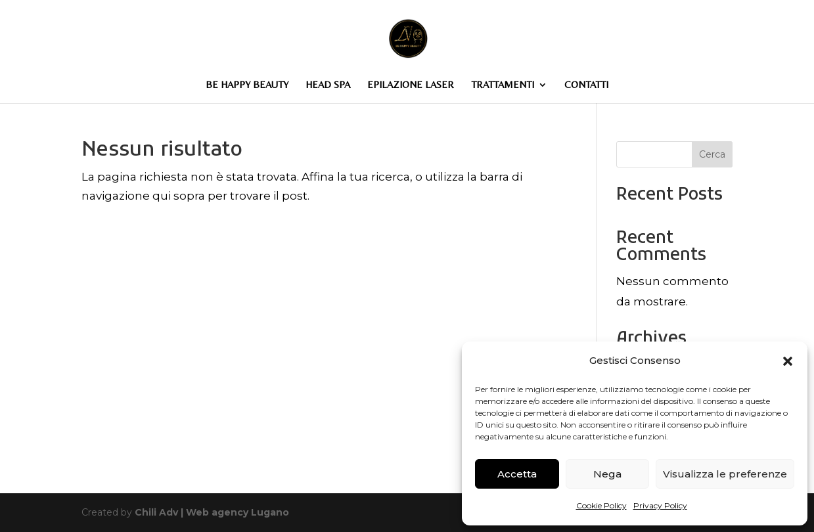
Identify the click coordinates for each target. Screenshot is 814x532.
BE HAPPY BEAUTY (247, 85)
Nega (607, 474)
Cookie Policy (601, 505)
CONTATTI (586, 85)
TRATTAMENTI (502, 85)
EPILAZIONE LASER (410, 85)
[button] (787, 361)
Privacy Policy (660, 505)
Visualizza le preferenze (725, 474)
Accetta (517, 474)
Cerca (712, 154)
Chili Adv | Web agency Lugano (212, 512)
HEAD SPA (327, 85)
